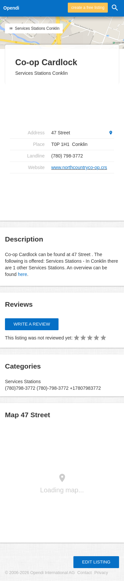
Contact (84, 572)
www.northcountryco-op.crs (79, 167)
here (22, 274)
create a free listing (87, 7)
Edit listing (96, 561)
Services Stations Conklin (34, 28)
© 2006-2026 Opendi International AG (40, 572)
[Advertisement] (63, 105)
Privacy (101, 572)
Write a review (32, 324)
